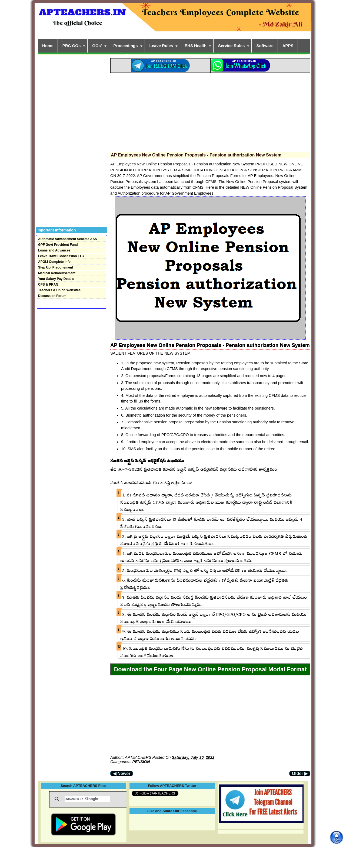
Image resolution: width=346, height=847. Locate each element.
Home (48, 45)
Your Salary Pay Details (56, 279)
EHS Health (196, 45)
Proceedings (126, 45)
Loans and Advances (54, 250)
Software (264, 45)
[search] (87, 799)
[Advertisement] (210, 111)
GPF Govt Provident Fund (58, 245)
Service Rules (231, 45)
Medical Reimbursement (56, 273)
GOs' (97, 45)
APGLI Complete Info (54, 262)
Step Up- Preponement (55, 267)
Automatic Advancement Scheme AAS (67, 239)
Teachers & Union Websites (59, 290)
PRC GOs (71, 45)
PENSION (141, 762)
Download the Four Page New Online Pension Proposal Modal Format (210, 669)
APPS (288, 45)
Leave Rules (161, 45)
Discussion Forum (52, 296)
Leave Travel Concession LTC (61, 256)
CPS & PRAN (48, 284)
